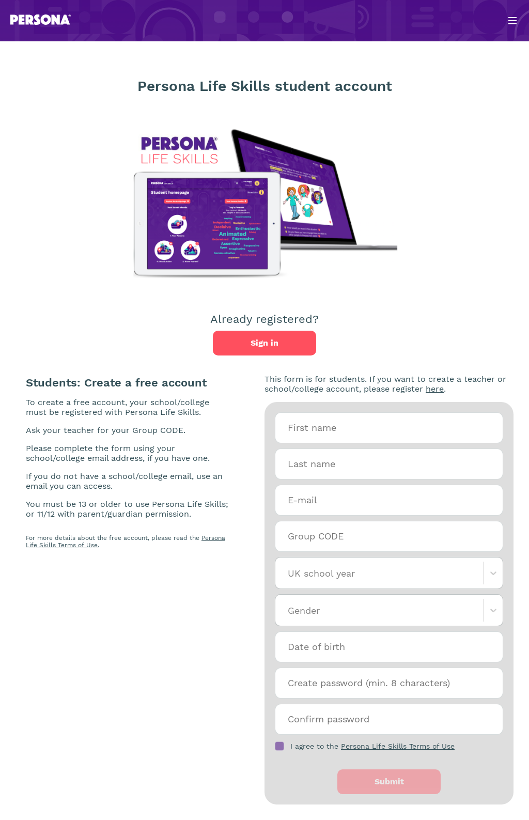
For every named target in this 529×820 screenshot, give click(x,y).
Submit (389, 781)
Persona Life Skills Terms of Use (398, 746)
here (435, 389)
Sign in (264, 343)
